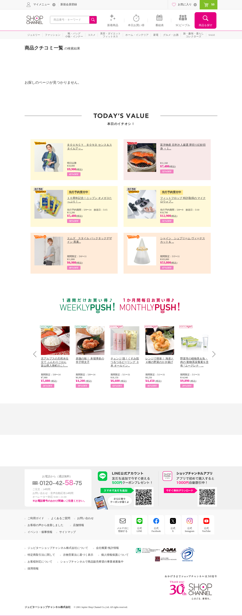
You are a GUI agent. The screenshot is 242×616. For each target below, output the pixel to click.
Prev (36, 354)
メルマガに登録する (123, 529)
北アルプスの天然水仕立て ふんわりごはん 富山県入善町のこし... (54, 362)
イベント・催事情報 (40, 532)
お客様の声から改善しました (45, 525)
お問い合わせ (85, 518)
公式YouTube (206, 529)
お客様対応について (40, 561)
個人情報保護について (115, 554)
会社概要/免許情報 (107, 547)
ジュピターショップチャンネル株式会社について (58, 547)
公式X (173, 529)
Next (212, 354)
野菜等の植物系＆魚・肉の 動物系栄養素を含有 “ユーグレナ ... (194, 362)
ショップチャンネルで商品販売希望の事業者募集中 (92, 561)
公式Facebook (156, 529)
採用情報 (33, 568)
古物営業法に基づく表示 (78, 554)
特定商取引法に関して (41, 554)
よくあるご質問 (60, 518)
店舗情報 (78, 525)
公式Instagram (189, 529)
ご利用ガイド (36, 518)
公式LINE (139, 529)
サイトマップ (67, 532)
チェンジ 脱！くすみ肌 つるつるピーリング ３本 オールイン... (125, 362)
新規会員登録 (68, 4)
